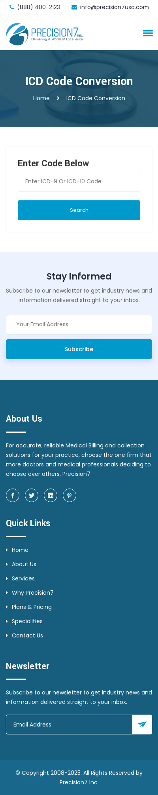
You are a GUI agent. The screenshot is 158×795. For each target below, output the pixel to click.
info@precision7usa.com (114, 7)
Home (41, 98)
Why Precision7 (30, 593)
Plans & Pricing (29, 607)
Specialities (24, 621)
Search (79, 210)
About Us (21, 564)
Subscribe (79, 349)
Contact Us (24, 635)
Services (20, 578)
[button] (146, 33)
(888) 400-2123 (38, 7)
